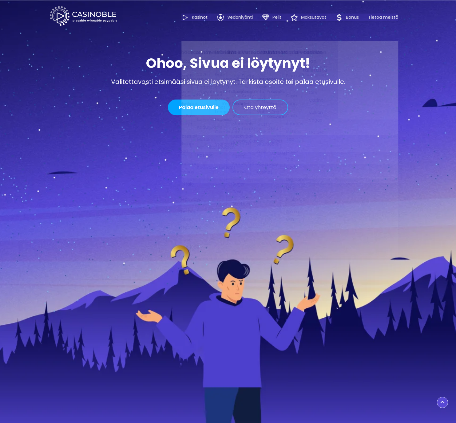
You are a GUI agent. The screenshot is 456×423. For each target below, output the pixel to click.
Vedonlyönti (243, 17)
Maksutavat (317, 17)
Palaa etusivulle (195, 108)
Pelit (280, 17)
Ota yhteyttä (265, 108)
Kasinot (203, 17)
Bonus (355, 17)
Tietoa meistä (391, 17)
